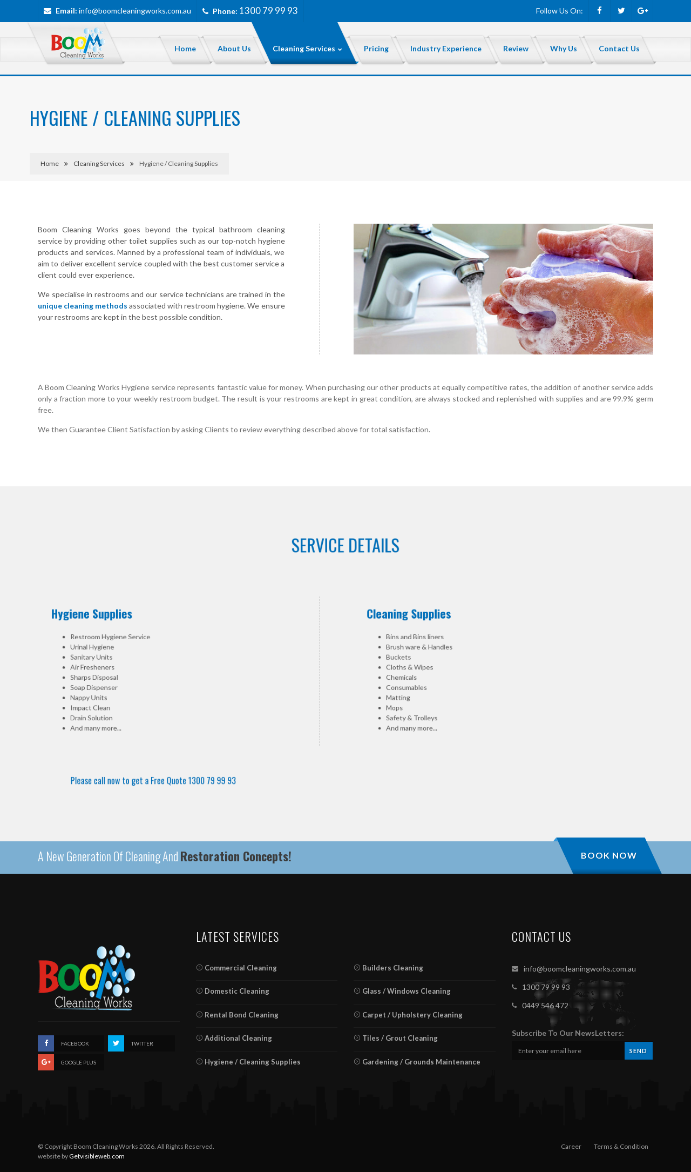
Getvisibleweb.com (97, 1156)
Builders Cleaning (388, 967)
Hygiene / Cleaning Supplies (248, 1061)
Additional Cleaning (234, 1038)
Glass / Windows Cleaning (402, 991)
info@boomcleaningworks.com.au (135, 10)
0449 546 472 (545, 1005)
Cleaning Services (99, 163)
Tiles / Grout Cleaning (396, 1038)
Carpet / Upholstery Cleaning (408, 1014)
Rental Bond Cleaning (237, 1014)
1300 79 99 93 (546, 987)
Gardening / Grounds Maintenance (417, 1061)
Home (49, 163)
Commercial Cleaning (236, 967)
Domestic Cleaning (232, 991)
